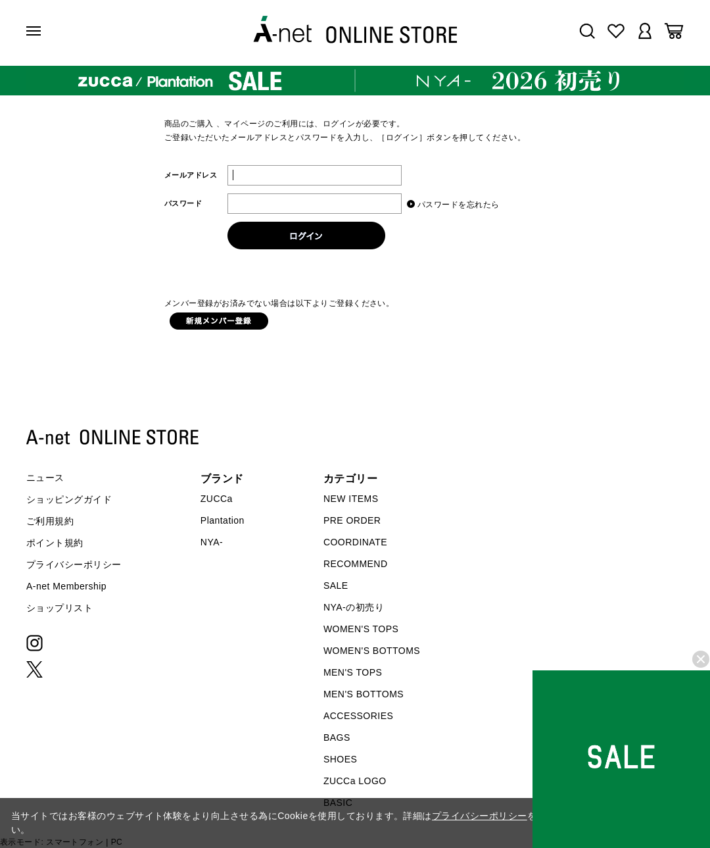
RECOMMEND (355, 564)
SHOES (340, 759)
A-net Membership (66, 586)
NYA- (212, 542)
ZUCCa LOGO (355, 781)
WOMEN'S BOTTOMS (371, 650)
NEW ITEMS (351, 498)
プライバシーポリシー (74, 564)
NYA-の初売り (353, 607)
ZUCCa (217, 498)
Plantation (223, 520)
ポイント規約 (54, 542)
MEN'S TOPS (352, 672)
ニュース (45, 477)
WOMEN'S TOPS (361, 629)
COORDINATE (355, 542)
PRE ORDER (352, 520)
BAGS (336, 737)
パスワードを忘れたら (458, 204)
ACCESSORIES (358, 716)
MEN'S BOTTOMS (363, 694)
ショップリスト (59, 608)
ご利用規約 (50, 521)
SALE (335, 585)
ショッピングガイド (69, 499)
